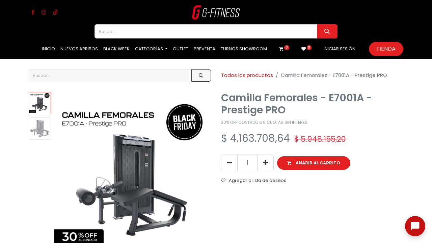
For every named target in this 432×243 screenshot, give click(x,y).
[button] (313, 163)
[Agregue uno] (265, 163)
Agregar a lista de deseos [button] (253, 180)
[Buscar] (327, 31)
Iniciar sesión (339, 49)
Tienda (386, 49)
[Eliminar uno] (229, 163)
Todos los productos (247, 75)
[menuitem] (48, 49)
